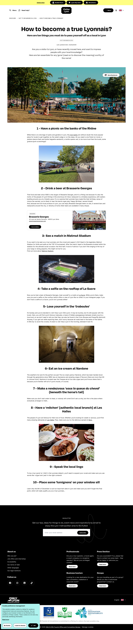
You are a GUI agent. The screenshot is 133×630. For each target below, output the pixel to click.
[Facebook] (10, 583)
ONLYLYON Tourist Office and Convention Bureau (63, 627)
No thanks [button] (7, 625)
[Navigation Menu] (13, 10)
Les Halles (50, 420)
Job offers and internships (16, 559)
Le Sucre (82, 295)
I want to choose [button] (20, 625)
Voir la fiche (35, 227)
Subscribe (83, 533)
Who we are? (11, 556)
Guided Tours (57, 3)
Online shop (41, 2)
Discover (12, 18)
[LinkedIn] (24, 583)
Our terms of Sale (13, 565)
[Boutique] (107, 10)
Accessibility (11, 562)
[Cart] (116, 10)
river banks (73, 135)
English (120, 600)
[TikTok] (31, 583)
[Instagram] (17, 583)
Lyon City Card (75, 3)
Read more (72, 566)
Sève (90, 420)
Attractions (91, 3)
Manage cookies (87, 627)
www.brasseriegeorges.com (37, 221)
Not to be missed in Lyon (28, 18)
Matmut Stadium (47, 251)
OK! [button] (33, 625)
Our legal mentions (14, 571)
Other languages (13, 568)
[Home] (66, 10)
